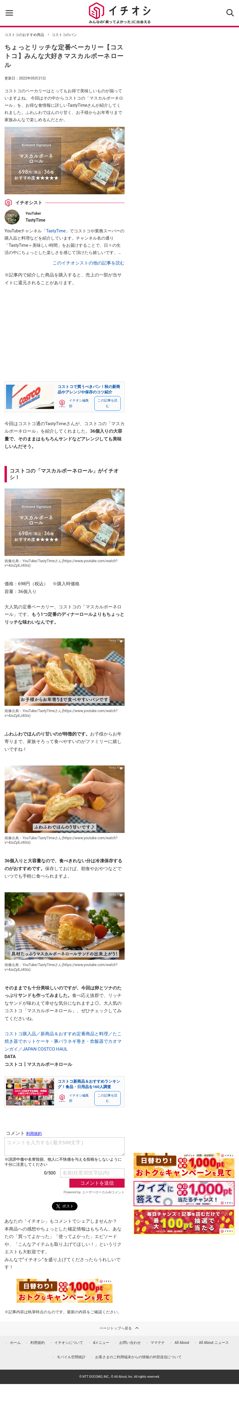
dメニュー (101, 1343)
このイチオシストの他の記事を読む (89, 263)
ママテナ (157, 1343)
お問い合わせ (130, 1343)
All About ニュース (214, 1343)
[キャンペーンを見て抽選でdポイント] (184, 1174)
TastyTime (55, 230)
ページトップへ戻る (119, 1328)
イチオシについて (68, 1343)
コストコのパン (64, 35)
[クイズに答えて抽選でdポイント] (184, 1193)
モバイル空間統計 (71, 1357)
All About (181, 1343)
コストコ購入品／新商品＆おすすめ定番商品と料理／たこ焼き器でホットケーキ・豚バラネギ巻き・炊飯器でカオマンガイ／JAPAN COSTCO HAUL (63, 1041)
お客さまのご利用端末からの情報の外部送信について (138, 1357)
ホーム (15, 1343)
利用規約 (37, 1343)
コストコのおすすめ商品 (24, 35)
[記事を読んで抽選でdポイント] (184, 1221)
